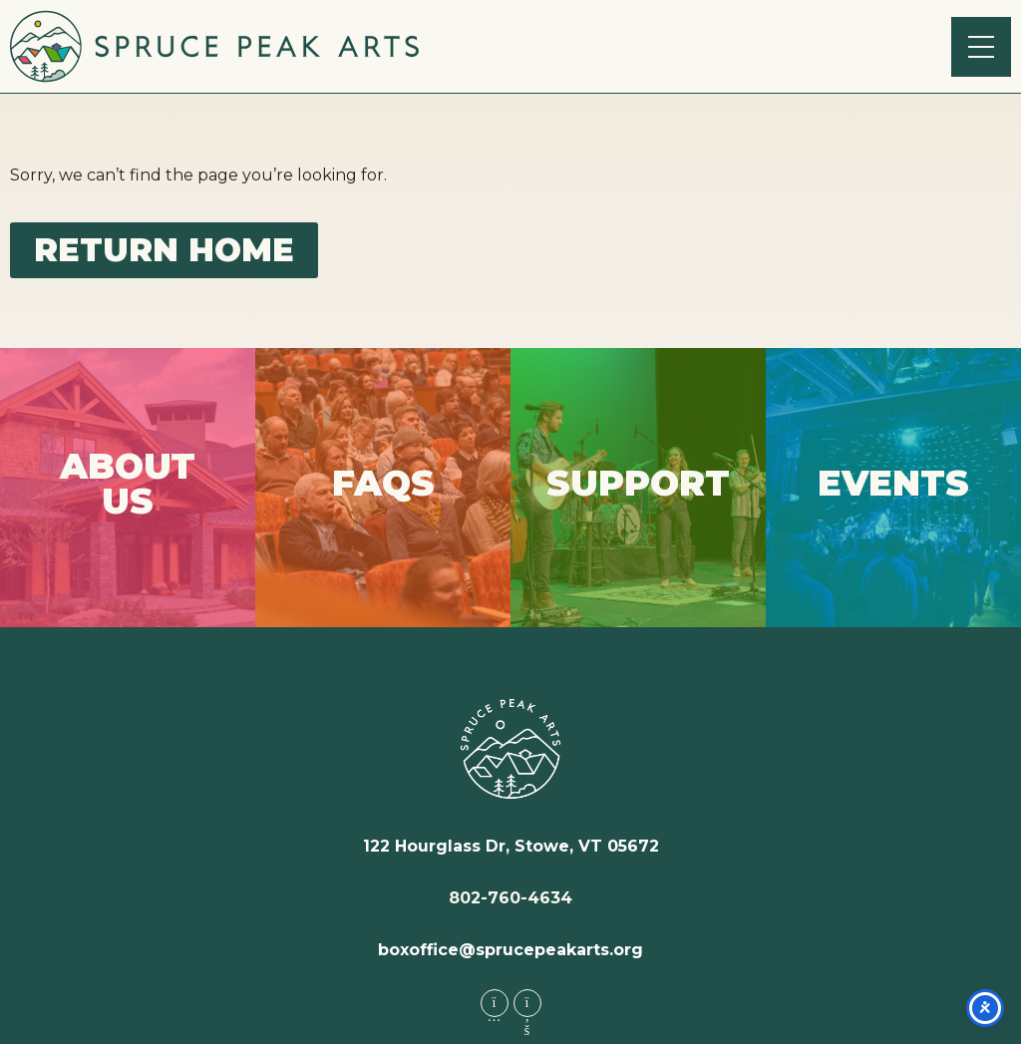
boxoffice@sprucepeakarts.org (510, 949)
